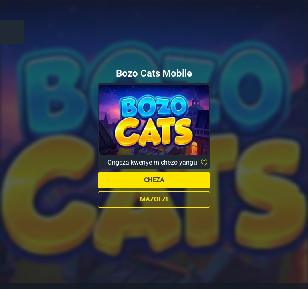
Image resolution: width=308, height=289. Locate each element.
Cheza (154, 180)
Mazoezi (154, 199)
